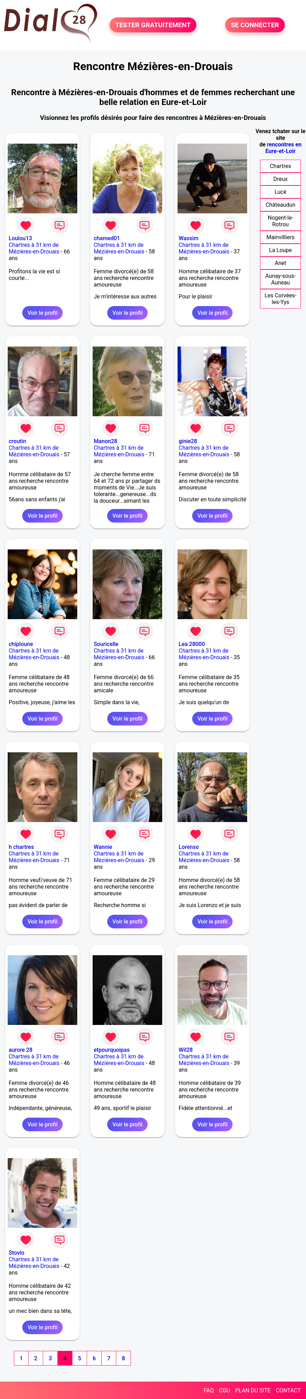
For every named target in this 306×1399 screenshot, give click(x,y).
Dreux (280, 179)
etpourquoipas (112, 1050)
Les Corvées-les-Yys (281, 298)
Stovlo (16, 1252)
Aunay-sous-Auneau (280, 279)
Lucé (281, 192)
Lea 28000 (192, 644)
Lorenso (189, 847)
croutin (17, 441)
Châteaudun (281, 205)
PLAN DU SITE (253, 1390)
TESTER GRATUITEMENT (153, 25)
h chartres (21, 847)
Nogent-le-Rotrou (280, 221)
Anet (280, 263)
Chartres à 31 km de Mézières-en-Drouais (34, 248)
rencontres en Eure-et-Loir (283, 147)
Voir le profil (42, 313)
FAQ (209, 1390)
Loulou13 (20, 238)
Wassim (188, 238)
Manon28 (105, 441)
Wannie (103, 847)
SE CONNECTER (255, 25)
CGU (224, 1390)
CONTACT (288, 1390)
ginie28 (188, 441)
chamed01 (107, 238)
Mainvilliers (280, 237)
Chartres (280, 166)
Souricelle (106, 644)
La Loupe (280, 250)
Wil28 (186, 1050)
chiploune (21, 644)
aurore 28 (20, 1050)
